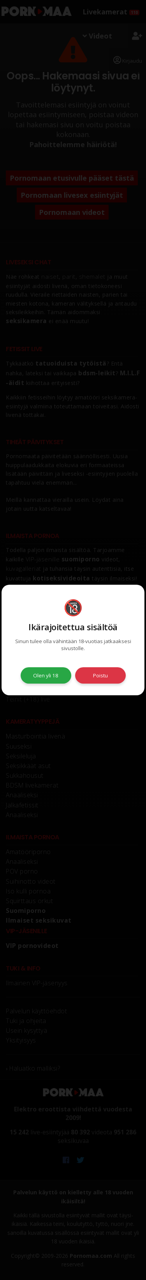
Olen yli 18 (45, 675)
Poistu (100, 675)
